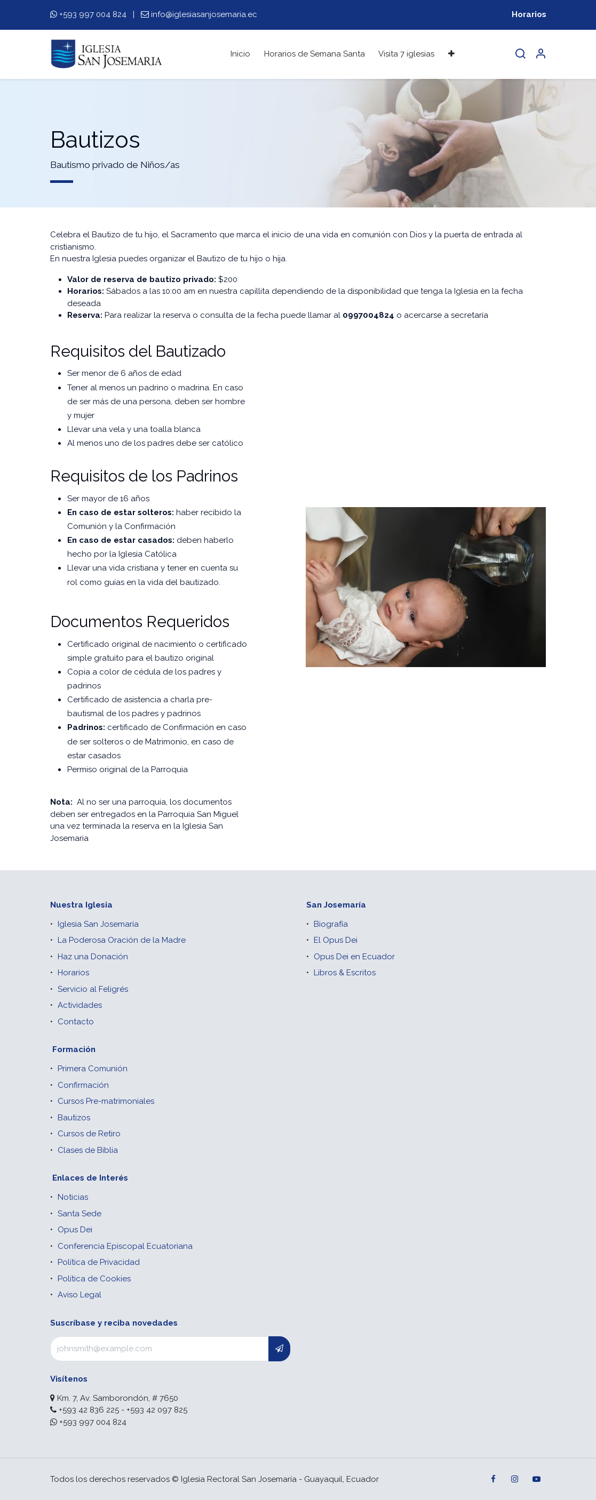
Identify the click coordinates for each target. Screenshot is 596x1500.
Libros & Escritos (345, 972)
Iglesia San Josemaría (98, 924)
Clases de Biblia (88, 1150)
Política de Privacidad (99, 1262)
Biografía (331, 924)
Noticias (73, 1197)
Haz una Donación (93, 956)
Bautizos (74, 1117)
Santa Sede (79, 1213)
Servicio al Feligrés (93, 989)
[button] (279, 1348)
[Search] (520, 54)
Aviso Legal (79, 1295)
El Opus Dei (335, 940)
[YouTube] (536, 1479)
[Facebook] (494, 1479)
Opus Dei (75, 1229)
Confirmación (83, 1085)
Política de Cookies (94, 1279)
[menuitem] (240, 54)
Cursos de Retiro (89, 1133)
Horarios (529, 14)
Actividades (80, 1005)
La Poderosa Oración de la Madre (122, 940)
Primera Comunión (93, 1068)
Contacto (76, 1021)
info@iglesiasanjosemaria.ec (204, 14)
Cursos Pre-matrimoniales (106, 1101)
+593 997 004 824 (92, 14)
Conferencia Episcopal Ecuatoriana (125, 1246)
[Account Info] (540, 54)
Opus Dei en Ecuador (354, 956)
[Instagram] (515, 1479)
